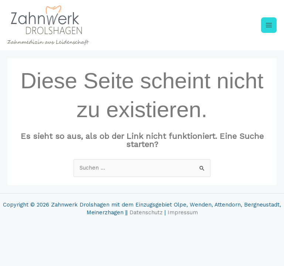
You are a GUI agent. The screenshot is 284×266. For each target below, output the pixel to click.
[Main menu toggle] (269, 25)
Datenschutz (146, 212)
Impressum (183, 212)
